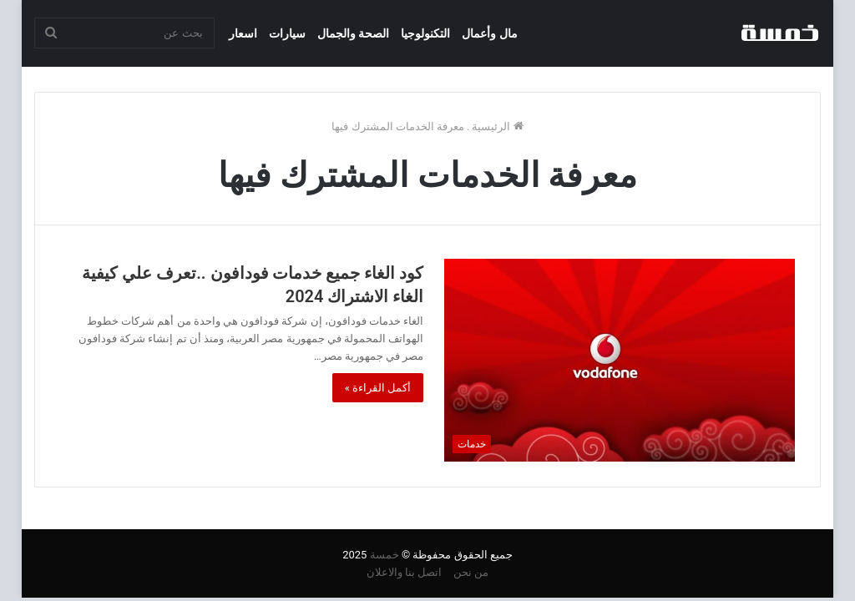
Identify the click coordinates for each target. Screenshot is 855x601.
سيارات (287, 33)
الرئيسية (497, 126)
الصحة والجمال (353, 33)
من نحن (470, 572)
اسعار (243, 33)
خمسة (384, 554)
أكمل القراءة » (378, 387)
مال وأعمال (489, 33)
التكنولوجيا (425, 33)
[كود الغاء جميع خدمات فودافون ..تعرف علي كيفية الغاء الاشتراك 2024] (619, 360)
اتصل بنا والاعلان (404, 572)
